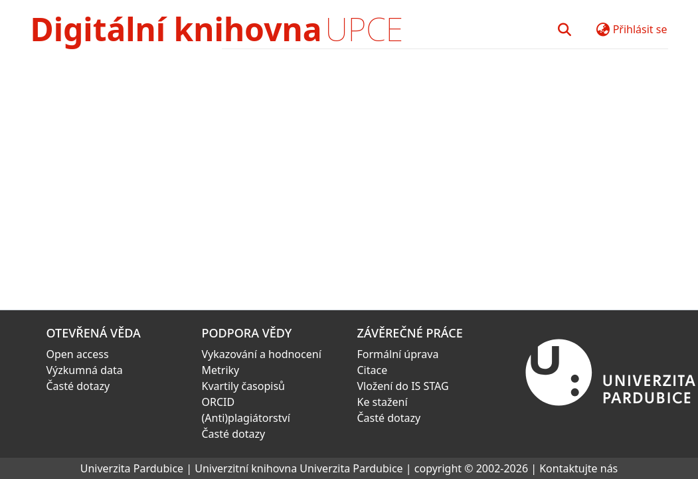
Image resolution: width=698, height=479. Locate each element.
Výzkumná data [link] (84, 370)
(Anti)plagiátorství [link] (246, 418)
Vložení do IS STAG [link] (403, 386)
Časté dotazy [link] (78, 386)
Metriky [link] (221, 370)
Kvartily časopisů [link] (244, 386)
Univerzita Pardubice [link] (131, 468)
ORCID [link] (218, 402)
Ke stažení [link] (382, 402)
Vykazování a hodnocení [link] (261, 354)
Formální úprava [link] (398, 354)
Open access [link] (77, 354)
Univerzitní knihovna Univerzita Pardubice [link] (298, 468)
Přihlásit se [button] (640, 29)
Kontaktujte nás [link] (578, 468)
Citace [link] (372, 370)
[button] (565, 29)
